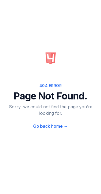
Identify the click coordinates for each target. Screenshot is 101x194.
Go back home (50, 126)
